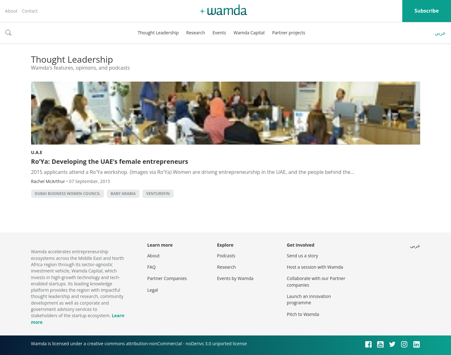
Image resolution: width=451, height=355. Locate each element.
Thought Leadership (158, 33)
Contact (29, 11)
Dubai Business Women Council (67, 193)
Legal (152, 290)
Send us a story (302, 256)
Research (195, 33)
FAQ (151, 267)
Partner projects (288, 33)
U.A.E (36, 152)
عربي (440, 32)
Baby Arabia (123, 193)
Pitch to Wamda (303, 314)
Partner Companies (167, 278)
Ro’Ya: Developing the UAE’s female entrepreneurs (109, 161)
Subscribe (427, 10)
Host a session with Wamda (315, 267)
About (11, 11)
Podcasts (226, 256)
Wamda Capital (249, 33)
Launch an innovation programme (309, 299)
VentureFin (158, 193)
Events (219, 33)
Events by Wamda (235, 278)
